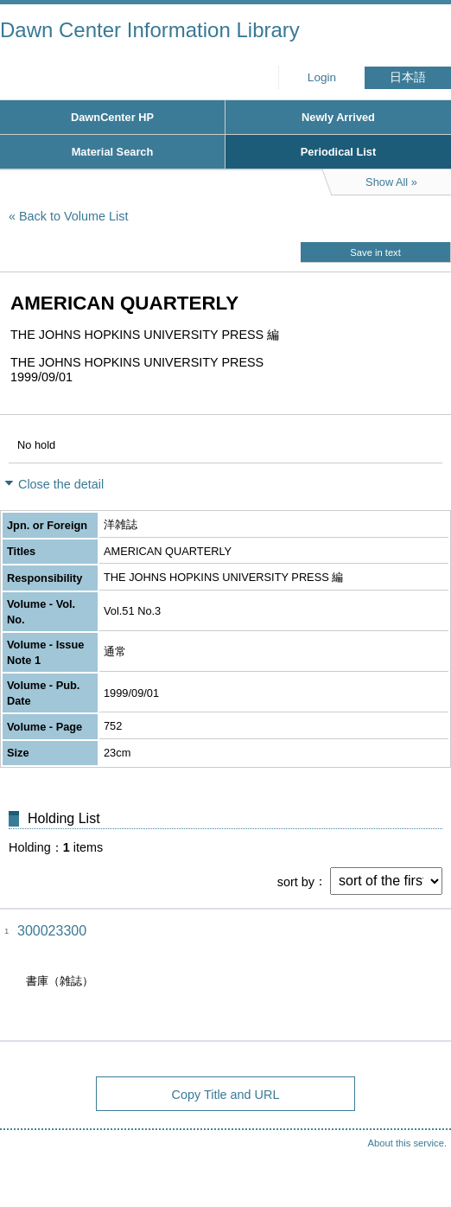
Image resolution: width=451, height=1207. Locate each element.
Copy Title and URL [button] (226, 1095)
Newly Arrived (338, 117)
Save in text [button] (375, 252)
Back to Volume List (73, 216)
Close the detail (61, 484)
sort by (295, 881)
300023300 (51, 930)
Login (322, 77)
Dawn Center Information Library (150, 30)
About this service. (407, 1143)
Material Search (113, 151)
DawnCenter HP (112, 117)
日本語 (408, 77)
